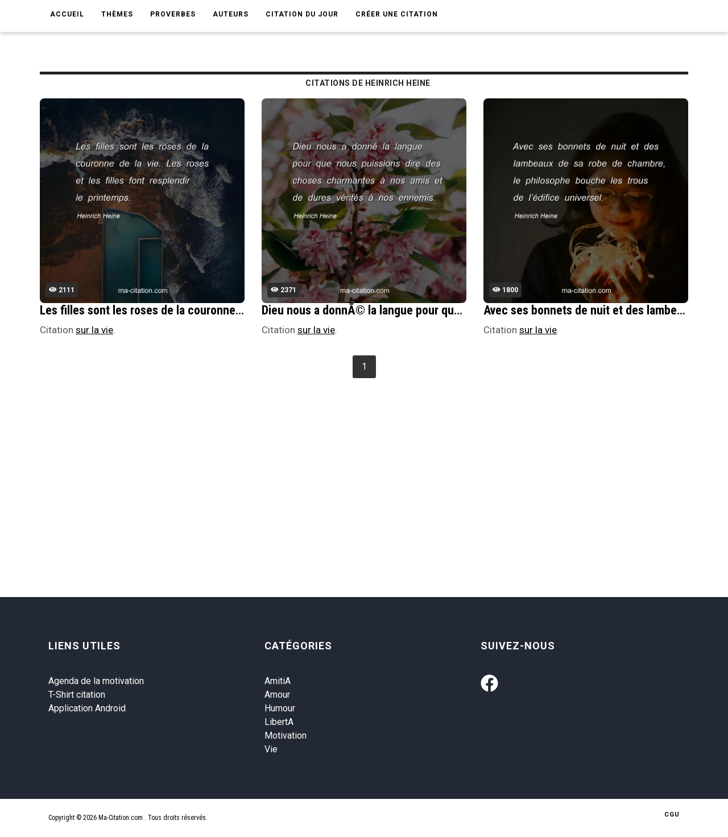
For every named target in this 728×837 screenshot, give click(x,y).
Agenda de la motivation (96, 681)
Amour (277, 694)
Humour (279, 708)
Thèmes (117, 14)
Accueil (67, 14)
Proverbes (173, 14)
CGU (672, 814)
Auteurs (231, 14)
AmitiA (277, 681)
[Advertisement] (381, 466)
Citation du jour (302, 14)
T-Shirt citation (76, 694)
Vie (271, 749)
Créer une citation (396, 14)
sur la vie (94, 329)
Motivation (285, 735)
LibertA (278, 721)
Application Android (87, 708)
